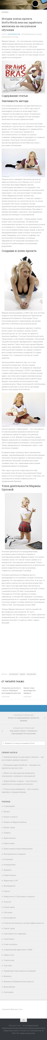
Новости (7, 902)
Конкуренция (9, 864)
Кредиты (7, 870)
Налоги (7, 891)
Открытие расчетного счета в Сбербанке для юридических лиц (11, 690)
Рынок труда (9, 928)
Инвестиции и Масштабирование (18, 849)
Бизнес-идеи (9, 827)
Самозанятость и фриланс (15, 934)
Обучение (8, 912)
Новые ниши (9, 907)
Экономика (8, 992)
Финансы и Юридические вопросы (19, 981)
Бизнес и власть (11, 817)
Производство (10, 918)
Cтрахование (9, 806)
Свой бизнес (9, 939)
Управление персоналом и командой (20, 971)
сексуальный (31, 674)
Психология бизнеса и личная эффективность (24, 923)
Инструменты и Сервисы (15, 854)
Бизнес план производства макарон (29, 690)
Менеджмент (9, 886)
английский (14, 674)
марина (22, 674)
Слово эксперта (10, 944)
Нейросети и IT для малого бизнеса (19, 896)
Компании (8, 859)
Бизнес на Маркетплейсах (15, 822)
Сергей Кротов (14, 34)
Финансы (8, 976)
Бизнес (5, 12)
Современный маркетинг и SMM (18, 949)
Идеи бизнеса (10, 838)
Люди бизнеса (10, 875)
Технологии (9, 960)
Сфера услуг (9, 955)
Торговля (8, 965)
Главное (7, 833)
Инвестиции (9, 843)
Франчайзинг (9, 987)
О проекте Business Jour (12, 1009)
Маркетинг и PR (11, 880)
